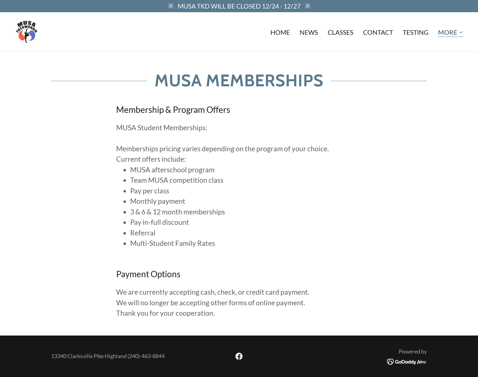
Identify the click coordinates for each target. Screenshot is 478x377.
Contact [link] (378, 32)
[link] (26, 30)
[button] (450, 33)
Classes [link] (340, 32)
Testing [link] (415, 32)
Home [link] (280, 32)
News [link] (309, 32)
